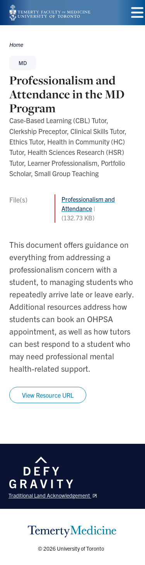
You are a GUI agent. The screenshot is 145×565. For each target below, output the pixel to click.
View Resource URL (47, 395)
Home (16, 44)
